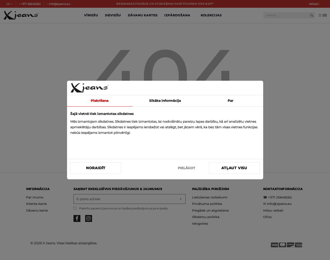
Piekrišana (99, 101)
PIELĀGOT (186, 168)
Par (230, 101)
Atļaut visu (234, 168)
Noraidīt (95, 168)
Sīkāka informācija (165, 101)
